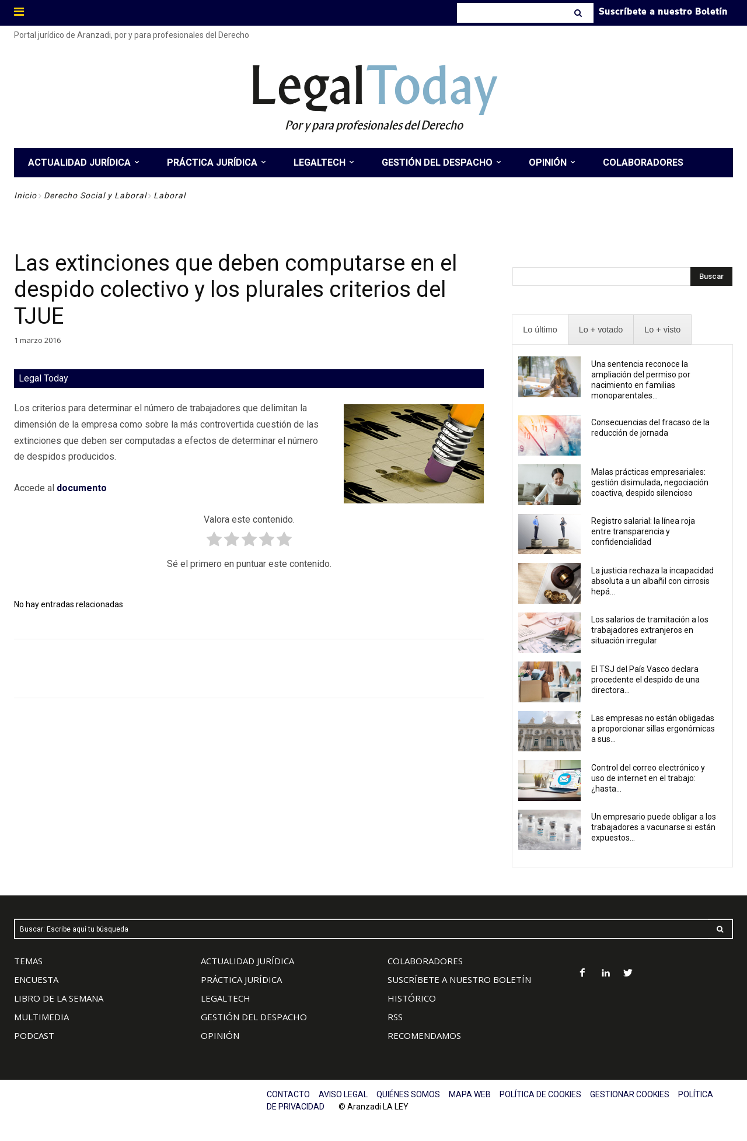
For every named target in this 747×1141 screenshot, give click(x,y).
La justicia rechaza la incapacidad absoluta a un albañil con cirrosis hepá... (652, 581)
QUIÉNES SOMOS (408, 1094)
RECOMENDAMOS (424, 1035)
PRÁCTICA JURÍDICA (241, 979)
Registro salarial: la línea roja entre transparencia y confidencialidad (643, 531)
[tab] (540, 329)
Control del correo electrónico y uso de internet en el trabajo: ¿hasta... (648, 778)
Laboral (169, 195)
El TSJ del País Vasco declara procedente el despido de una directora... (645, 679)
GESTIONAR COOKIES (629, 1094)
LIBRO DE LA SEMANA (58, 998)
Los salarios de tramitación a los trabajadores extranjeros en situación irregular (649, 630)
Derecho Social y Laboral (95, 195)
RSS (395, 1017)
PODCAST (34, 1035)
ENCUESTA (36, 979)
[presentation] (540, 329)
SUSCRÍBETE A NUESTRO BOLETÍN (459, 979)
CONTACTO (288, 1094)
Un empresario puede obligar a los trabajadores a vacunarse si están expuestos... (653, 827)
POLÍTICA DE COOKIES (540, 1094)
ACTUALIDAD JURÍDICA (247, 961)
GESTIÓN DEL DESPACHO (254, 1017)
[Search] (579, 13)
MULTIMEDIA (41, 1017)
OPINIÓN (220, 1035)
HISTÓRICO (412, 998)
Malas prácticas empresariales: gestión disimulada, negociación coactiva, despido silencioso (649, 482)
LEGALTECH (225, 998)
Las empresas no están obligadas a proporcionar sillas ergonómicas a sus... (653, 728)
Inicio (25, 195)
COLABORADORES (425, 961)
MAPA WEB (470, 1094)
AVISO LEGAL (343, 1094)
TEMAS (28, 961)
